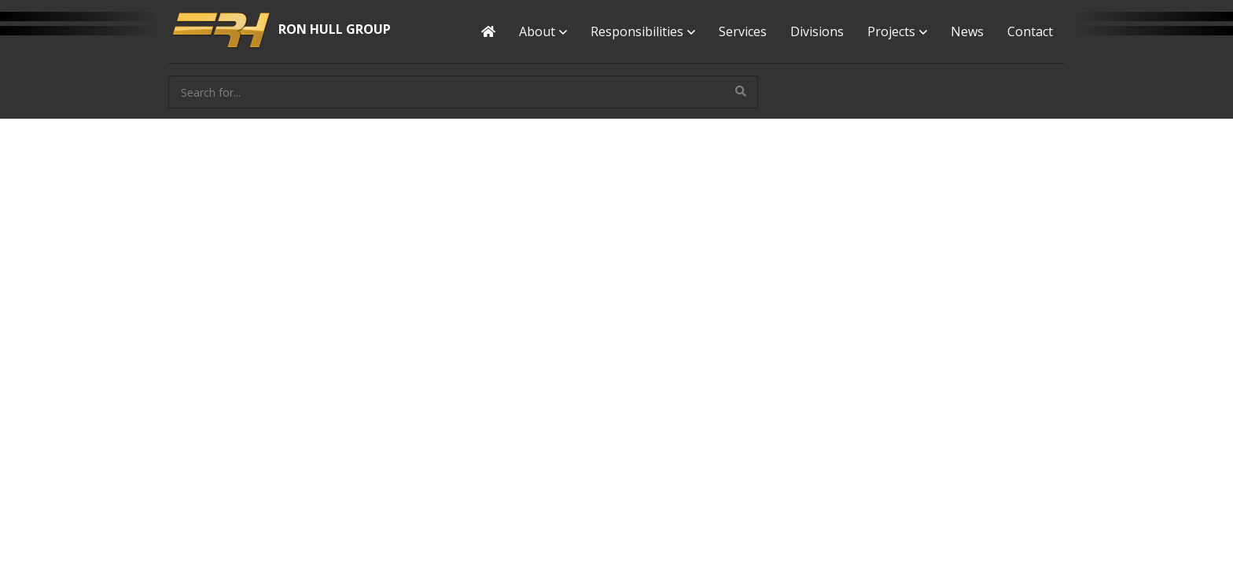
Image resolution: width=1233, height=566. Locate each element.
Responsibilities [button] (643, 31)
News (967, 31)
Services (743, 31)
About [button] (543, 31)
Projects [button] (897, 31)
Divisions (817, 31)
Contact (1030, 31)
